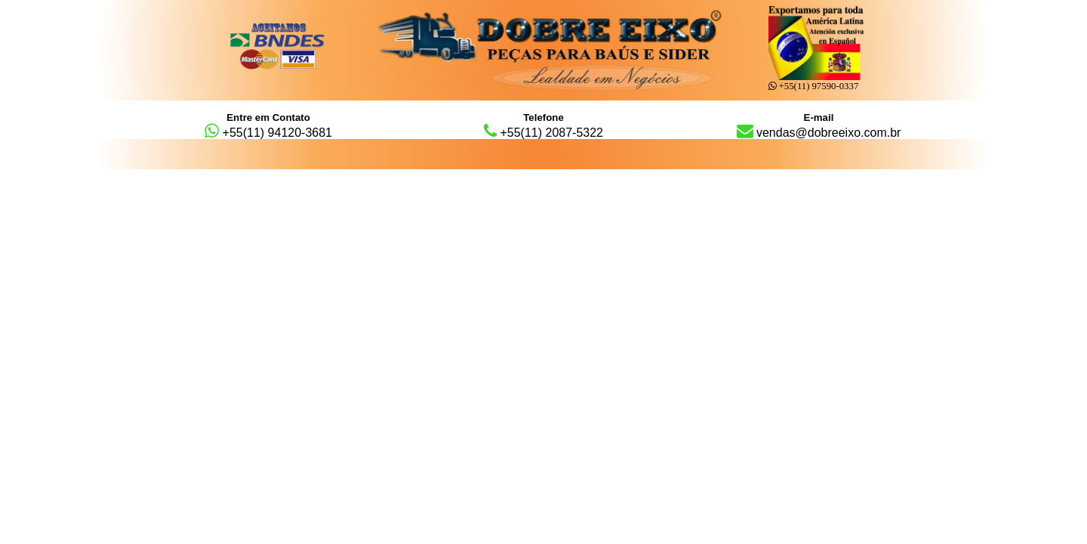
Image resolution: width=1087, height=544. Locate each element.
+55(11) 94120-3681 (268, 126)
